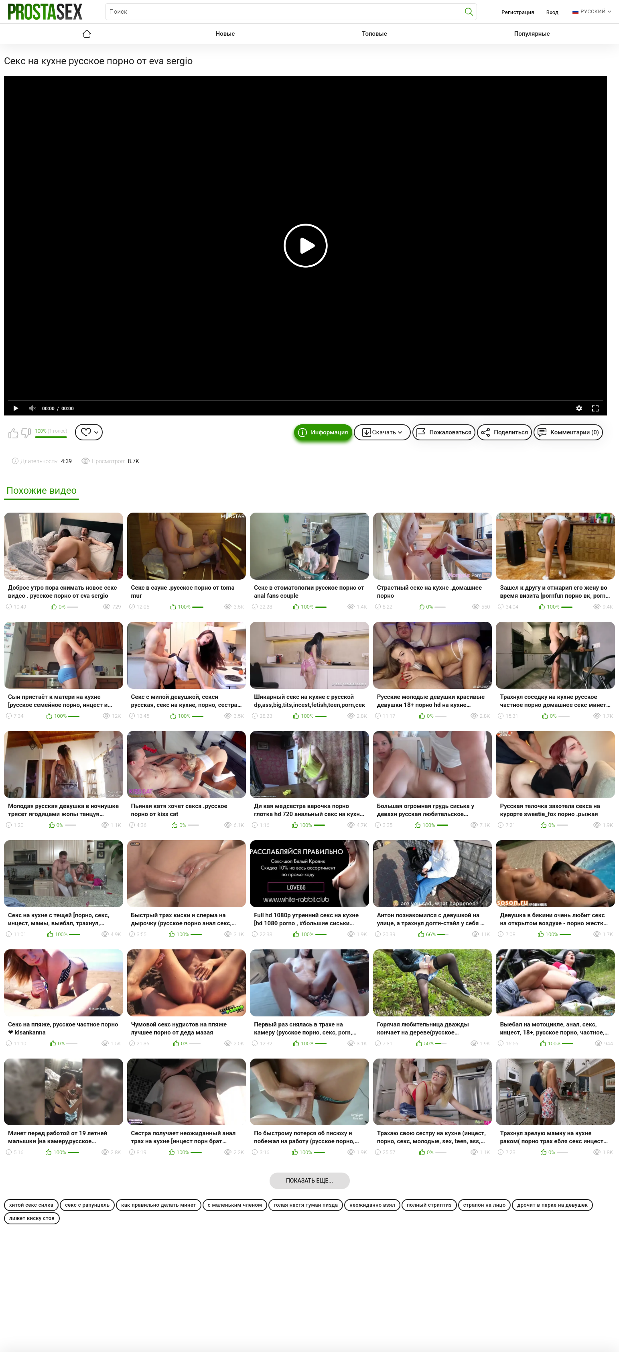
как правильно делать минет (158, 1205)
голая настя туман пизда (306, 1205)
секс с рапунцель (87, 1205)
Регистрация (517, 12)
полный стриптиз (429, 1205)
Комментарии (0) (574, 432)
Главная (87, 34)
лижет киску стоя (32, 1218)
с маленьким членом (235, 1205)
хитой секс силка (31, 1205)
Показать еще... (309, 1180)
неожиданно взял (372, 1205)
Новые (225, 33)
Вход (552, 12)
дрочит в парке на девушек (552, 1205)
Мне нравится (13, 433)
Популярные (532, 33)
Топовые (374, 33)
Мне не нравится (25, 433)
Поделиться (511, 432)
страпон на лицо (484, 1205)
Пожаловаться (450, 432)
